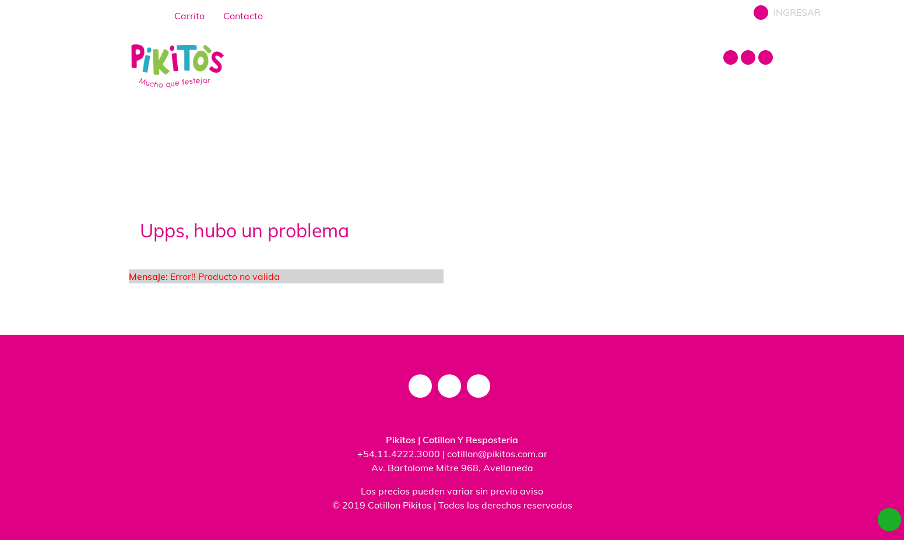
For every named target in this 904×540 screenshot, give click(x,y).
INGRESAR (786, 15)
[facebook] (749, 61)
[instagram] (732, 61)
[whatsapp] (889, 519)
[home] (147, 8)
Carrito (180, 15)
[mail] (767, 61)
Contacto (230, 15)
